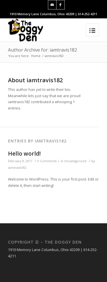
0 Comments (46, 161)
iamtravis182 (17, 168)
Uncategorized (75, 161)
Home (36, 56)
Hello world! (24, 153)
